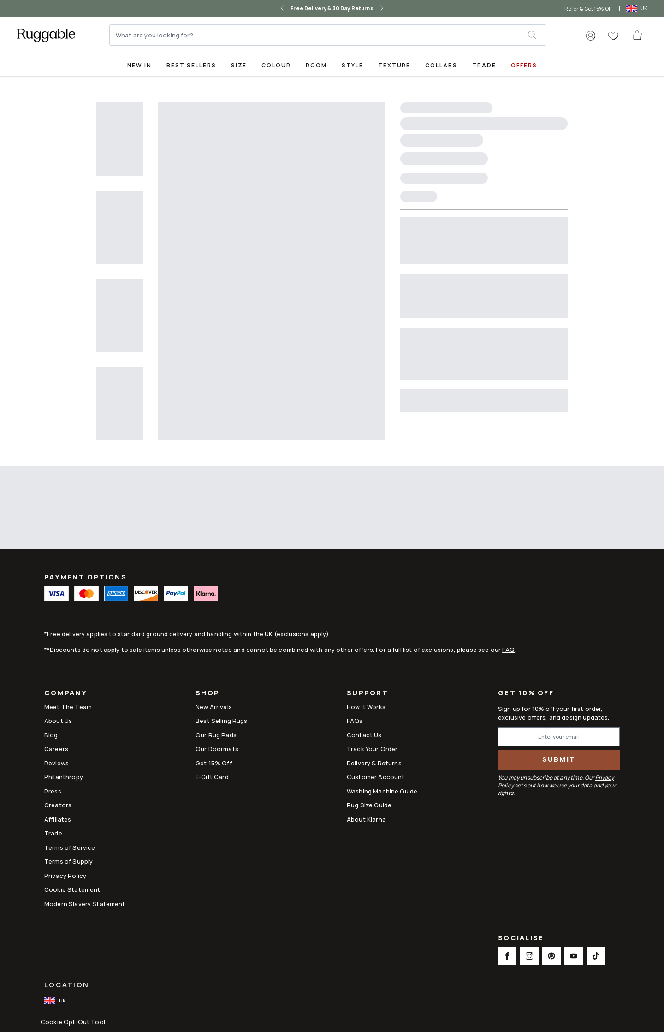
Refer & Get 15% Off (588, 8)
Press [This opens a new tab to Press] (52, 791)
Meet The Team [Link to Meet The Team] (68, 707)
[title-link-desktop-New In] (140, 65)
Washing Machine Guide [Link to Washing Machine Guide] (382, 791)
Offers (524, 65)
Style (352, 65)
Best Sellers (191, 65)
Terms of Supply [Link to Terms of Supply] (68, 861)
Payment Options (85, 577)
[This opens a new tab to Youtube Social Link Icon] (573, 956)
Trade (484, 65)
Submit (559, 759)
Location (66, 985)
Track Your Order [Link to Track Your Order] (372, 749)
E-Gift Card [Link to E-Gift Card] (212, 777)
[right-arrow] (382, 8)
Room (316, 65)
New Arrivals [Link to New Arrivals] (214, 707)
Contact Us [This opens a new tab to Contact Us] (364, 735)
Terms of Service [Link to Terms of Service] (69, 847)
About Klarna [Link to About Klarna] (366, 819)
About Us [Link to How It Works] (58, 720)
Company (65, 694)
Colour (276, 65)
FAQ (508, 649)
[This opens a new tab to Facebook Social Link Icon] (507, 956)
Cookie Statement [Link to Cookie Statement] (72, 889)
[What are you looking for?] (319, 35)
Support (367, 694)
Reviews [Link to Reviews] (56, 763)
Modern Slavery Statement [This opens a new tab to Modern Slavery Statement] (84, 904)
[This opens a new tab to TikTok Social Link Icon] (596, 956)
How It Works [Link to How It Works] (366, 707)
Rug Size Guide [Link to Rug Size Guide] (369, 805)
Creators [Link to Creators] (57, 805)
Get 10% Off (526, 693)
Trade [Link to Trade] (53, 833)
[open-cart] (638, 35)
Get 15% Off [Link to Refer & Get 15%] (214, 763)
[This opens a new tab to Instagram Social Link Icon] (529, 956)
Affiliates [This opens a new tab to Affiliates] (57, 819)
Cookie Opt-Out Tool (73, 1022)
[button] (590, 36)
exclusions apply (301, 634)
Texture (394, 65)
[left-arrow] (282, 8)
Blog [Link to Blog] (51, 735)
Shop (207, 694)
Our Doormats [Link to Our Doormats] (217, 749)
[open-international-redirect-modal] (637, 8)
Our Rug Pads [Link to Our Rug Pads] (216, 735)
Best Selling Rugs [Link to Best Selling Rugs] (222, 720)
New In (139, 65)
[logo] (46, 35)
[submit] (536, 35)
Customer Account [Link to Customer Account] (375, 777)
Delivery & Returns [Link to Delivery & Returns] (374, 763)
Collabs (441, 65)
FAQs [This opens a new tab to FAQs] (355, 720)
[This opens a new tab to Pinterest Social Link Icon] (551, 956)
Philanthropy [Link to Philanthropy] (63, 777)
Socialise (521, 939)
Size (239, 65)
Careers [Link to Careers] (56, 749)
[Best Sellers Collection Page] (191, 65)
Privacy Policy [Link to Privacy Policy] (65, 875)
